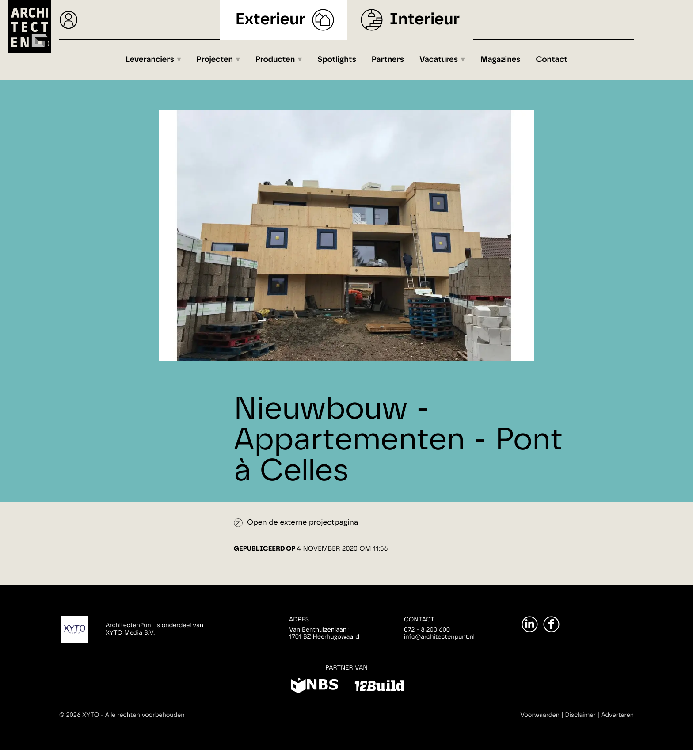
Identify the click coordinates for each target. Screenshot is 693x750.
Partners (388, 60)
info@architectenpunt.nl (439, 637)
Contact (551, 60)
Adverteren (617, 715)
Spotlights (336, 60)
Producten (275, 60)
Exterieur (271, 19)
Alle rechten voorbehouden (145, 715)
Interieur (424, 19)
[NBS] (314, 687)
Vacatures (438, 60)
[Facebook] (551, 624)
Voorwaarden (540, 715)
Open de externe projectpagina (302, 522)
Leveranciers (150, 60)
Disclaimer (580, 715)
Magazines (500, 60)
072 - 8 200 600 (427, 630)
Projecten (215, 60)
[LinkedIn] (530, 624)
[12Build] (379, 687)
